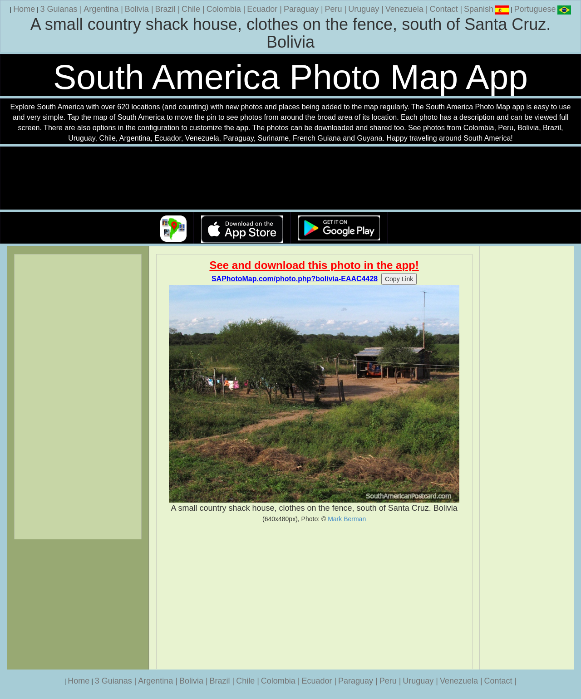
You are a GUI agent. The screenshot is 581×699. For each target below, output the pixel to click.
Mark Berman (347, 519)
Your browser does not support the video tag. (290, 178)
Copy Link (399, 279)
